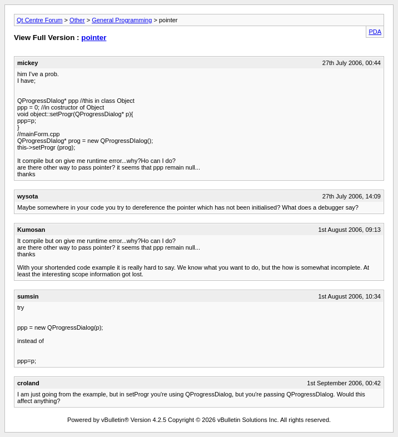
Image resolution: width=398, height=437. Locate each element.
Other (77, 20)
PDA (375, 31)
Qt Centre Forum (40, 20)
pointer (93, 37)
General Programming (122, 20)
